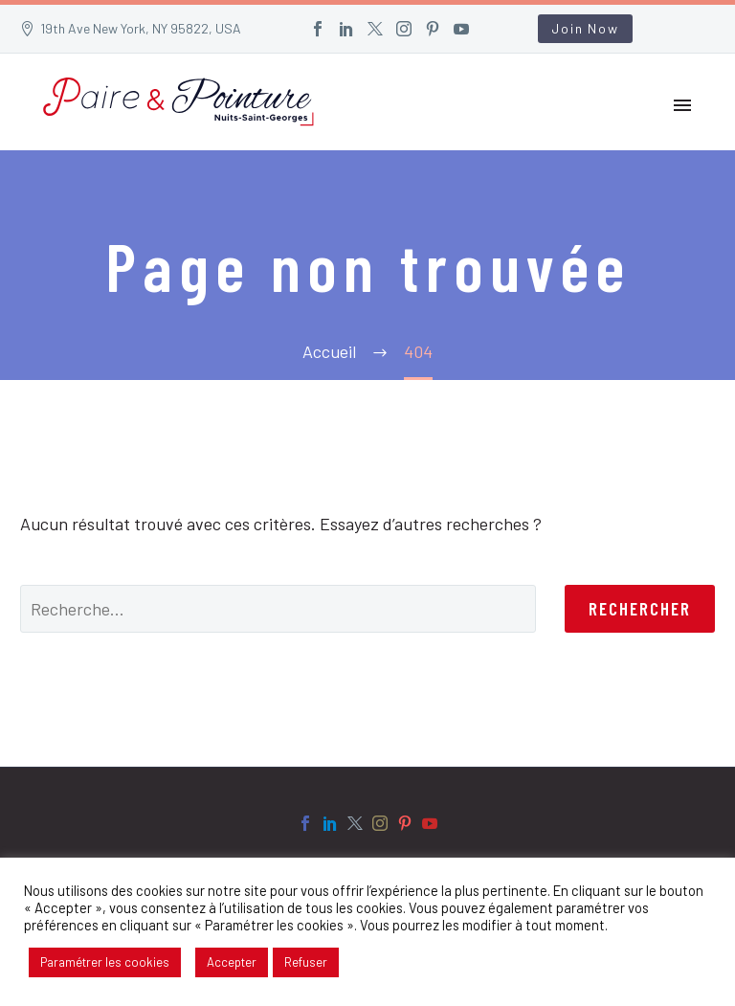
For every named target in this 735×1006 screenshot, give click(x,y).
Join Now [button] (584, 28)
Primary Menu (682, 105)
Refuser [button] (305, 962)
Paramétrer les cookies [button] (104, 962)
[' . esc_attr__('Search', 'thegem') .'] (278, 609)
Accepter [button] (231, 962)
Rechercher (640, 608)
